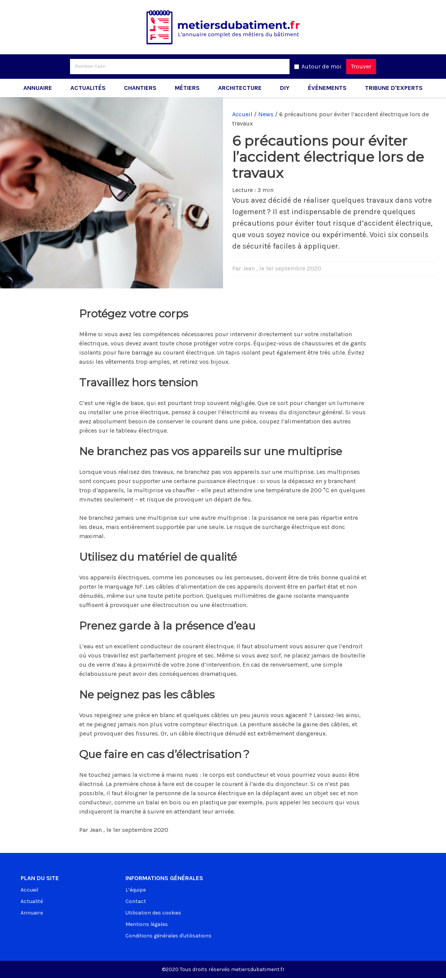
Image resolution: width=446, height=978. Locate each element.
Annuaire (37, 87)
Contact (135, 901)
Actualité (32, 901)
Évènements (327, 87)
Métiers (187, 87)
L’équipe (135, 890)
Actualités (88, 87)
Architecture (240, 87)
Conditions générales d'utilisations (168, 935)
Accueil (242, 114)
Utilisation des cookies (153, 913)
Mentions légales (146, 924)
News (265, 114)
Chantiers (140, 87)
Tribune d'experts (394, 87)
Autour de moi (321, 66)
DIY (285, 87)
